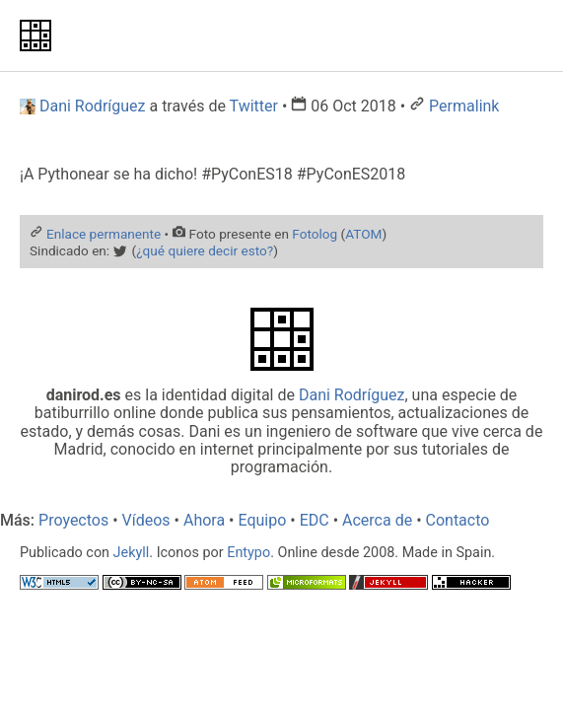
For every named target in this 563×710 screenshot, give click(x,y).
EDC (314, 520)
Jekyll (131, 552)
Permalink (464, 106)
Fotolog (314, 234)
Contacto (458, 520)
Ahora (204, 520)
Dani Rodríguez (352, 395)
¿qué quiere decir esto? (204, 250)
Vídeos (146, 520)
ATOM (363, 234)
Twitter (254, 106)
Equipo (262, 520)
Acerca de (377, 520)
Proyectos (73, 520)
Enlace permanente (103, 234)
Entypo (248, 552)
